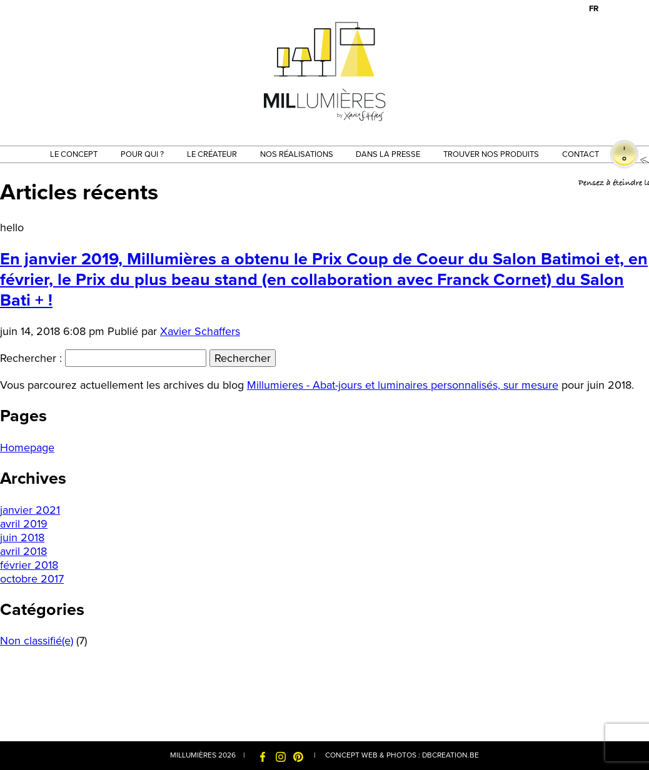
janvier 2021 (30, 510)
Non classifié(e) (36, 641)
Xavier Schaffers (200, 331)
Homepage (27, 447)
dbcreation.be (450, 755)
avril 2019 (24, 524)
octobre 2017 (32, 579)
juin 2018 (22, 537)
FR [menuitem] (593, 9)
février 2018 (29, 565)
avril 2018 (23, 551)
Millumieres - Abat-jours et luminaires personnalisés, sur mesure (402, 385)
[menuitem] (594, 9)
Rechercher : (31, 358)
